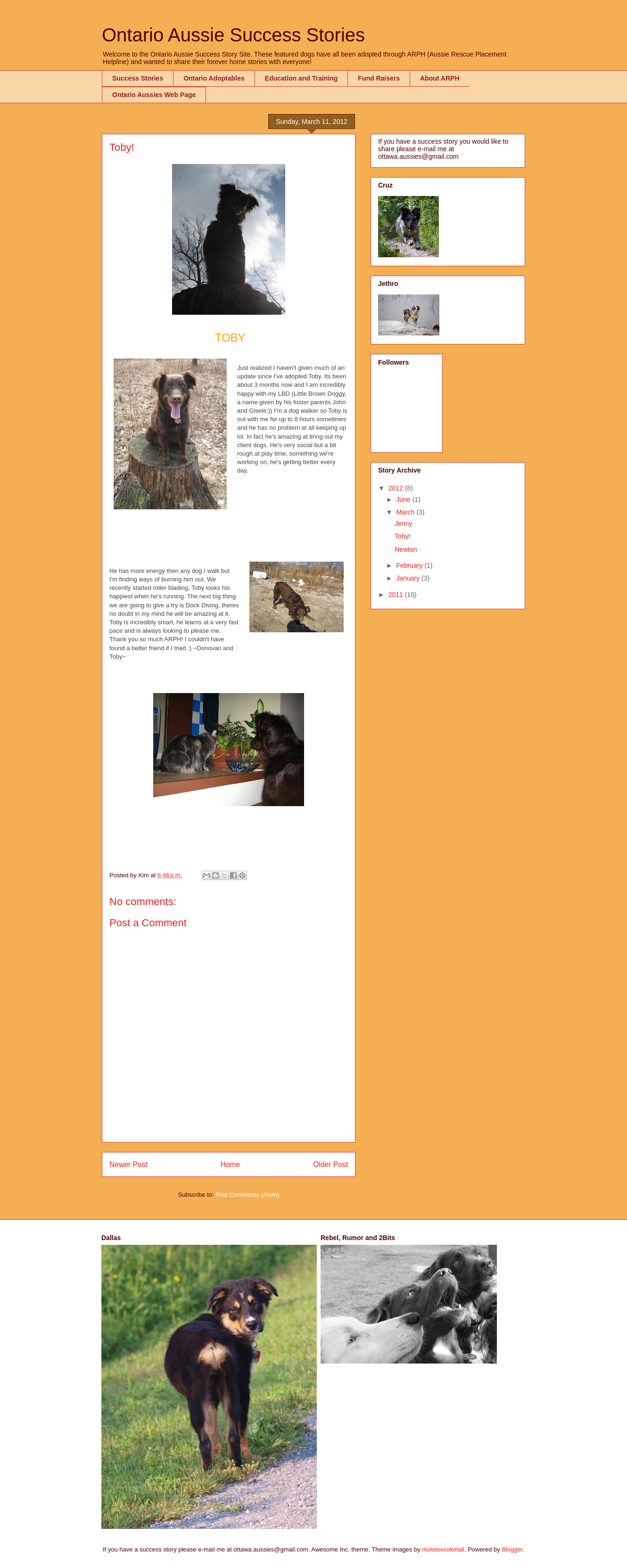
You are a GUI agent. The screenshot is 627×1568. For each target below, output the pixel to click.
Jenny (403, 523)
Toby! (402, 536)
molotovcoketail (443, 1549)
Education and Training (301, 78)
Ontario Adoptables (213, 78)
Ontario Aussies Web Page (154, 94)
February (410, 565)
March (406, 512)
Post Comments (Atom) (247, 1194)
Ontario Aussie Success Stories (233, 34)
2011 (396, 594)
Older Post (330, 1164)
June (404, 499)
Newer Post (128, 1164)
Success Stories (137, 78)
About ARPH (439, 78)
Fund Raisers (379, 78)
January (408, 578)
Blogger (512, 1549)
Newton (406, 549)
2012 (396, 488)
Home (230, 1164)
